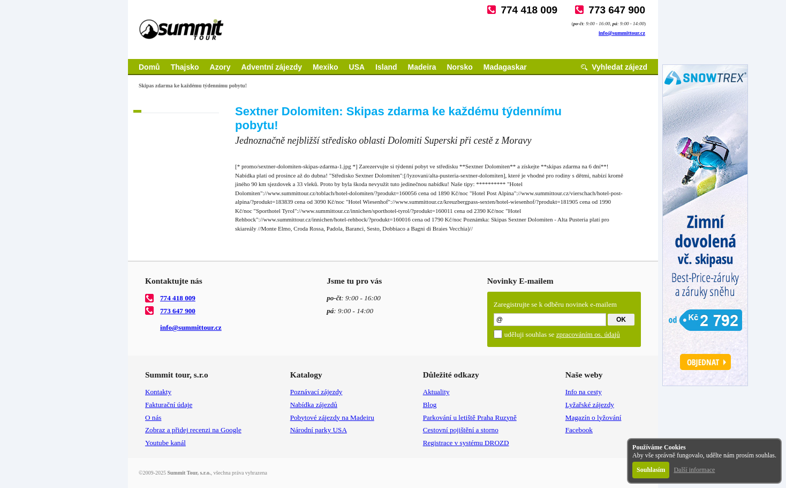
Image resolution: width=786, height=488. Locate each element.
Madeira (422, 67)
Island (386, 67)
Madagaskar (505, 67)
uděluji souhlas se (562, 334)
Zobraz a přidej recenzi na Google (193, 430)
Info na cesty (583, 392)
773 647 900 (616, 10)
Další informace (694, 470)
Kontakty (158, 392)
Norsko (460, 67)
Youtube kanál (165, 443)
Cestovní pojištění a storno (460, 430)
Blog (430, 405)
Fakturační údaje (168, 405)
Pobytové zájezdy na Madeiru (332, 417)
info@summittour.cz (622, 33)
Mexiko (325, 67)
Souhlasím (651, 470)
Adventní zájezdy (271, 67)
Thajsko (185, 67)
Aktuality (436, 392)
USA (357, 67)
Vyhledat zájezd (619, 67)
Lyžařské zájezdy (589, 405)
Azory (220, 67)
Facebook (579, 430)
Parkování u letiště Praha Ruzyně (470, 417)
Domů (149, 67)
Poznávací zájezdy (316, 392)
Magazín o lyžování (593, 417)
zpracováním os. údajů (588, 334)
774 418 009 (529, 10)
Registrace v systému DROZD (466, 443)
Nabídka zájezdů (313, 405)
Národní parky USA (318, 430)
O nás (153, 417)
